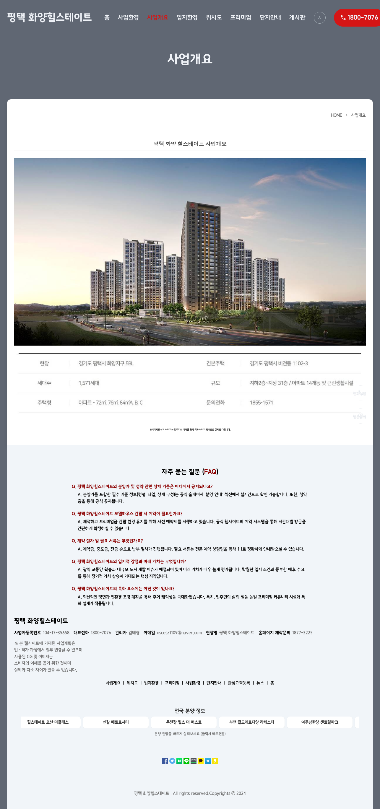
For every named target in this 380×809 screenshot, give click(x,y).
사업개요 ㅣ (116, 683)
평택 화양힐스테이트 (49, 17)
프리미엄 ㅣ (174, 683)
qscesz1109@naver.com (173, 632)
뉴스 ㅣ (262, 683)
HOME (336, 115)
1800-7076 (92, 632)
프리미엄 (240, 17)
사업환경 (128, 17)
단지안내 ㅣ (217, 683)
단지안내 (270, 17)
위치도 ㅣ (135, 683)
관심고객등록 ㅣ (241, 683)
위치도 (214, 17)
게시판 (297, 17)
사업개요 (157, 17)
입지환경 (187, 17)
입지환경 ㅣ (154, 683)
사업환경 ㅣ (195, 683)
